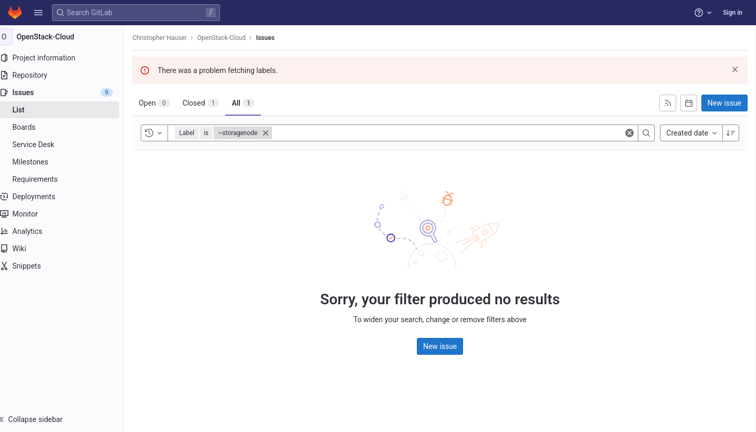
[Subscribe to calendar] (688, 103)
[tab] (164, 103)
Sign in (732, 12)
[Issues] (67, 92)
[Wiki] (67, 248)
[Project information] (67, 57)
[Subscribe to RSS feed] (667, 103)
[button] (38, 12)
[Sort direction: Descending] (730, 133)
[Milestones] (67, 161)
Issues (276, 38)
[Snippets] (67, 266)
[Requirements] (67, 179)
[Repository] (67, 75)
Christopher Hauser (170, 38)
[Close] (276, 133)
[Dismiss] (735, 69)
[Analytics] (67, 231)
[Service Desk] (67, 144)
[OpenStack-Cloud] (67, 36)
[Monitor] (67, 213)
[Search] (646, 133)
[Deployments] (67, 196)
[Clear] (629, 133)
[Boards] (67, 127)
